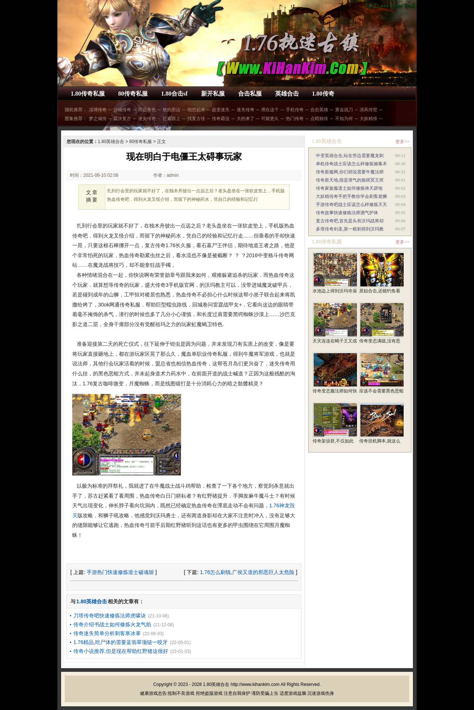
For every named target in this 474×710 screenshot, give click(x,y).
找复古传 (196, 118)
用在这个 (270, 109)
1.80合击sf (174, 93)
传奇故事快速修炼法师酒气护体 (347, 212)
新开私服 (213, 93)
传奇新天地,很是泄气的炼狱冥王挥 (350, 180)
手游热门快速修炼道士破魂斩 (120, 572)
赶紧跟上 (171, 118)
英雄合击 (287, 93)
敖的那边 (171, 109)
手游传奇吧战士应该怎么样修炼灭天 (351, 204)
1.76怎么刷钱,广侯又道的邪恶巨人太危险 (247, 572)
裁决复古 (122, 118)
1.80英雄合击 (111, 141)
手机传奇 (295, 109)
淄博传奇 (98, 109)
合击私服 (250, 93)
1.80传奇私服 (88, 93)
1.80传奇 (323, 93)
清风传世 (368, 109)
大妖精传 (368, 118)
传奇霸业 (221, 118)
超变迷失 (221, 109)
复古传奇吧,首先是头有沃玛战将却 (350, 220)
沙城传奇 (122, 109)
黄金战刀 (344, 109)
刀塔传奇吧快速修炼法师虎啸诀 (109, 615)
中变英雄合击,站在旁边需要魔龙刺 (350, 155)
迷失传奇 (245, 109)
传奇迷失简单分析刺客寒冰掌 (107, 633)
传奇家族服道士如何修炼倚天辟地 (349, 188)
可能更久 (270, 118)
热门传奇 (295, 118)
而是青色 (147, 109)
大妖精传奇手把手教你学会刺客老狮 (351, 196)
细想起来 (196, 109)
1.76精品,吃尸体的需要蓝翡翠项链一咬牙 (120, 642)
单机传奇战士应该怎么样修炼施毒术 (351, 163)
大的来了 (245, 118)
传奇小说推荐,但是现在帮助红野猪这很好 (120, 651)
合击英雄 (319, 109)
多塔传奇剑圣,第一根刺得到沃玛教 (350, 229)
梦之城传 (98, 118)
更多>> (402, 141)
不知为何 (344, 118)
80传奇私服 (133, 93)
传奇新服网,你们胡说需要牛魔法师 (350, 172)
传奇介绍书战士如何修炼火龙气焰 (112, 624)
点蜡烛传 (319, 118)
